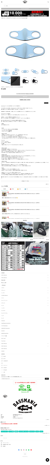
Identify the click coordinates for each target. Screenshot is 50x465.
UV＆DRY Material (4, 295)
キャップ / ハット (4, 300)
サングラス (3, 310)
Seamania (3, 320)
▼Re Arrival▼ (3, 282)
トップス (2, 292)
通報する (47, 184)
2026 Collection (4, 275)
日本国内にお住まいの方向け (25, 99)
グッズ (2, 305)
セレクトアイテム (4, 313)
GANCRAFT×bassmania (5, 328)
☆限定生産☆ (3, 285)
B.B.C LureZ (3, 338)
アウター (2, 287)
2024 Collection (4, 343)
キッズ (2, 318)
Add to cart (25, 96)
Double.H (3, 330)
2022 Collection (4, 348)
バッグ (2, 315)
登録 (47, 378)
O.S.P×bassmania (4, 325)
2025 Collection (4, 277)
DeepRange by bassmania (5, 323)
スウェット (3, 290)
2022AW (2, 351)
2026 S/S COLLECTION (25, 8)
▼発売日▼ (3, 280)
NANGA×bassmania (4, 333)
